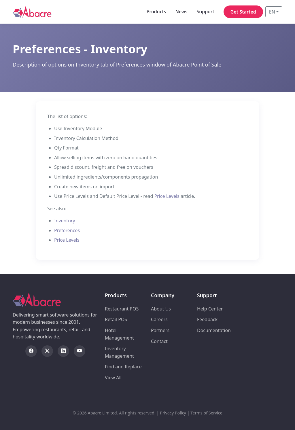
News (181, 11)
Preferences (67, 230)
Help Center (210, 309)
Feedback (207, 319)
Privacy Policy (173, 413)
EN (272, 12)
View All (113, 377)
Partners (160, 330)
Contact (159, 341)
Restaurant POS (122, 309)
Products (156, 11)
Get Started (243, 12)
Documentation (214, 330)
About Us (161, 309)
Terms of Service (206, 413)
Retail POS (116, 319)
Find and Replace (123, 366)
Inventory (64, 220)
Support (205, 11)
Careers (159, 319)
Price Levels (166, 196)
